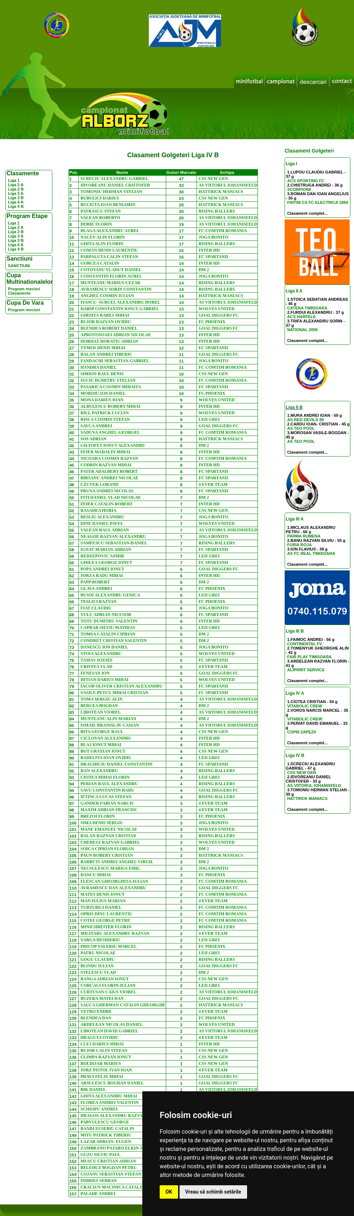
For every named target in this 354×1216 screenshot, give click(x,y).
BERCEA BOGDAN (99, 705)
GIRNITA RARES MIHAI (105, 315)
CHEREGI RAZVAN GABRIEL (110, 842)
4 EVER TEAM (213, 484)
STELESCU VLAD (98, 972)
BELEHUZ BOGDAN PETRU (109, 1167)
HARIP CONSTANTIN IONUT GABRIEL (120, 308)
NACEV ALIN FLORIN (103, 237)
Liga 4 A (15, 202)
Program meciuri (24, 289)
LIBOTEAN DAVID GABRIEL (109, 1030)
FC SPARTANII (213, 256)
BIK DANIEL (93, 1089)
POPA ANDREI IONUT (102, 568)
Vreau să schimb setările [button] (213, 1192)
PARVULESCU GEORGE (105, 1122)
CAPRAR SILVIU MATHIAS (108, 627)
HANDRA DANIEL (99, 367)
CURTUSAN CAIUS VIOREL (108, 991)
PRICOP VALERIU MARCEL (109, 946)
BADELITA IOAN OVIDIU (106, 757)
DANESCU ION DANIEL (104, 647)
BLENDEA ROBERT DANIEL (109, 328)
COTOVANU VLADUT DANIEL (111, 269)
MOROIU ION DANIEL (103, 393)
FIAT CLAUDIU (96, 608)
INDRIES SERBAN (99, 1180)
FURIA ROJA (299, 545)
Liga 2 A (15, 185)
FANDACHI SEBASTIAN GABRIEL (115, 360)
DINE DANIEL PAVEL (102, 523)
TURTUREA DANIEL (101, 907)
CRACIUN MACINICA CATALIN (112, 1187)
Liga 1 (14, 180)
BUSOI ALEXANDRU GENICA (110, 595)
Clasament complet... (307, 213)
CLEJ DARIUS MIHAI (102, 1043)
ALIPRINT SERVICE (306, 670)
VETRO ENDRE (96, 1011)
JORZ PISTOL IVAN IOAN (106, 1069)
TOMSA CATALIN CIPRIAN (108, 634)
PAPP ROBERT (95, 582)
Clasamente (19, 293)
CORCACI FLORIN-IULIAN (108, 985)
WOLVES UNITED (217, 308)
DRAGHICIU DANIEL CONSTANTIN (117, 764)
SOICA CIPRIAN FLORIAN (107, 848)
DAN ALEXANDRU (99, 770)
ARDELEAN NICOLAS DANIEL (112, 1024)
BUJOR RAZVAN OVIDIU (106, 321)
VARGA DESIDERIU (100, 939)
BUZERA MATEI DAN (102, 998)
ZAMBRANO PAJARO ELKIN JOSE (116, 1148)
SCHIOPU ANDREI (99, 1109)
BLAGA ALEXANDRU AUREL (110, 230)
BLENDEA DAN (96, 1017)
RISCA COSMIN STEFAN (105, 419)
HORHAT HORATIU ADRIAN (109, 341)
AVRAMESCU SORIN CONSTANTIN (116, 289)
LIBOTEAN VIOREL (101, 712)
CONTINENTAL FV (304, 644)
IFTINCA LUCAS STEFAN (106, 796)
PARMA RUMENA (303, 536)
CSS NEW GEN (301, 772)
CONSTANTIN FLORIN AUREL (111, 276)
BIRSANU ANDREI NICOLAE (109, 477)
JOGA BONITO (213, 237)
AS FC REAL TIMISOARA (311, 553)
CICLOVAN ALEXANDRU (106, 738)
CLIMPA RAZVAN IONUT (106, 1056)
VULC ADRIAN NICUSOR (106, 614)
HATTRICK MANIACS (307, 798)
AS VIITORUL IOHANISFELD (314, 785)
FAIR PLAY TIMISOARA (309, 657)
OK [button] (168, 1192)
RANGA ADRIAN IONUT (105, 978)
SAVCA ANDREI (96, 425)
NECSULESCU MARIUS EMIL (110, 868)
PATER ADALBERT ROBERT (109, 471)
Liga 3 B (16, 198)
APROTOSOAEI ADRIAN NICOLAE (116, 334)
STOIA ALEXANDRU (101, 653)
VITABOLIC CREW (304, 706)
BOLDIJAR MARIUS (101, 1063)
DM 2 (204, 269)
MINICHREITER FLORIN (106, 926)
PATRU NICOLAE (98, 952)
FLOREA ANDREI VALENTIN (110, 1102)
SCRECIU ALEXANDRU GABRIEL (115, 178)
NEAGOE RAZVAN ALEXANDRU (113, 536)
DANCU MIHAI (96, 874)
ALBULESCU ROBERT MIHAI (111, 406)
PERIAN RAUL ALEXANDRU (109, 783)
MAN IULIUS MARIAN (103, 900)
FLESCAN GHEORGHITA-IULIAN (114, 881)
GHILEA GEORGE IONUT (106, 562)
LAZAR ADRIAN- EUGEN (106, 1141)
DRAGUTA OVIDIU (99, 1037)
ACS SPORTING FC (305, 181)
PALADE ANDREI (98, 1193)
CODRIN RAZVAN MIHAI (106, 464)
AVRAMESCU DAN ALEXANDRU (113, 887)
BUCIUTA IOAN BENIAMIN (108, 204)
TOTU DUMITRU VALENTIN (109, 621)
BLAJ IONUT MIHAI (101, 744)
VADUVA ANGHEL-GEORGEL (110, 432)
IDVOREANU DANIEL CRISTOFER (115, 185)
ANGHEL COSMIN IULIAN (107, 295)
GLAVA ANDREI (96, 588)
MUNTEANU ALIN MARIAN (108, 718)
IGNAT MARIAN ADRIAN (106, 549)
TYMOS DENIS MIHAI (103, 347)
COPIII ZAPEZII (301, 732)
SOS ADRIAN (94, 438)
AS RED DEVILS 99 (305, 420)
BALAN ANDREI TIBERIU (106, 354)
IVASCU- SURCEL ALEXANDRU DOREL (120, 302)
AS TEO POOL (301, 428)
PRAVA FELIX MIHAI (102, 1076)
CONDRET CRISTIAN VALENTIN (114, 640)
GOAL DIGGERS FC (218, 315)
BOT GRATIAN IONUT (103, 751)
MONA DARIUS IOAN (102, 399)
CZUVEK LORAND (99, 484)
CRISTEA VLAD (96, 666)
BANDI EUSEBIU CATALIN (107, 1128)
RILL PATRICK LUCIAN (105, 412)
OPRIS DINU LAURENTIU (106, 913)
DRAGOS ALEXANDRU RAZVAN (113, 1115)
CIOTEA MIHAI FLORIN (105, 777)
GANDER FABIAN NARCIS (107, 803)
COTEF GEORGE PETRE (105, 920)
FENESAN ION (95, 673)
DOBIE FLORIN (96, 224)
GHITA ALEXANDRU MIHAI (109, 1096)
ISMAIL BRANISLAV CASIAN (110, 725)
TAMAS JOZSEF (97, 660)
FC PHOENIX (212, 321)
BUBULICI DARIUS (100, 198)
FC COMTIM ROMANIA (223, 230)
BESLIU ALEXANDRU (102, 516)
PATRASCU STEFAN (101, 211)
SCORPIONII (299, 189)
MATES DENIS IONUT (103, 894)
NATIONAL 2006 (302, 329)
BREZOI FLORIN (98, 816)
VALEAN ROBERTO (100, 217)
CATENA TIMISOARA (307, 308)
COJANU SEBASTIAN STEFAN (111, 1174)
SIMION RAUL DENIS (102, 373)
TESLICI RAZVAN (99, 601)
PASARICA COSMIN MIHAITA (111, 386)
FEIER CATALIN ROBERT (107, 503)
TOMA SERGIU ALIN (101, 699)
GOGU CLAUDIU (98, 959)
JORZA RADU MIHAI (102, 575)
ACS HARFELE (301, 316)
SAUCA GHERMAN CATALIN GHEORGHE (123, 1004)
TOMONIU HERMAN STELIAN (111, 191)
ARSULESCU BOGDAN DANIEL (112, 1083)
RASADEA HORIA (99, 510)
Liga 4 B (16, 206)
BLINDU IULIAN (97, 965)
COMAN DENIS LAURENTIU (109, 250)
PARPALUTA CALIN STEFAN (109, 256)
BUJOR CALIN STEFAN (104, 1050)
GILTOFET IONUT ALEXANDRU (113, 445)
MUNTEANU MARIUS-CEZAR (111, 282)
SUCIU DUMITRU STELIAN (108, 380)
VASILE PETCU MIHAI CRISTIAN (114, 692)
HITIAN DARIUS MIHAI (105, 679)
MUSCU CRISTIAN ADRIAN (108, 1161)
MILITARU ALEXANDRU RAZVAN (115, 933)
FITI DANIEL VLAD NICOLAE (111, 497)
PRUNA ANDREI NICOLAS (107, 490)
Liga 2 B (16, 189)
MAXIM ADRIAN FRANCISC (109, 809)
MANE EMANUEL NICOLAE (109, 829)
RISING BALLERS (217, 211)
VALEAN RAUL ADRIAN (105, 529)
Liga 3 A (15, 193)
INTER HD (209, 250)
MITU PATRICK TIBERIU (106, 1135)
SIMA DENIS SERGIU (102, 822)
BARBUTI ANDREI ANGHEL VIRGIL (117, 861)
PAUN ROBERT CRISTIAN (107, 855)
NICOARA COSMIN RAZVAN (109, 458)
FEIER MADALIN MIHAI (105, 451)
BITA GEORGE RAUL (102, 731)
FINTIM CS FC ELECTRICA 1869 (317, 202)
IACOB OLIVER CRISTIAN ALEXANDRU (122, 686)
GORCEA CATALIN (100, 263)
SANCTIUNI (19, 266)
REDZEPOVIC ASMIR (102, 555)
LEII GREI (209, 419)
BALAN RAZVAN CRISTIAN (108, 835)
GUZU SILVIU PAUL (101, 1154)
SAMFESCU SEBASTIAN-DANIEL (114, 542)
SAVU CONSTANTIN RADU (107, 790)
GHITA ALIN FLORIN (102, 243)
